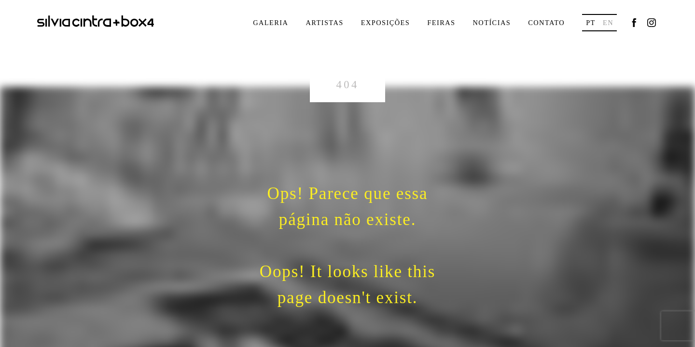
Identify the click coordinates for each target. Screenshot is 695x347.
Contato (546, 23)
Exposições (385, 23)
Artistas (324, 23)
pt (591, 23)
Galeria (270, 23)
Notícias (492, 23)
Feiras (441, 23)
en (608, 23)
